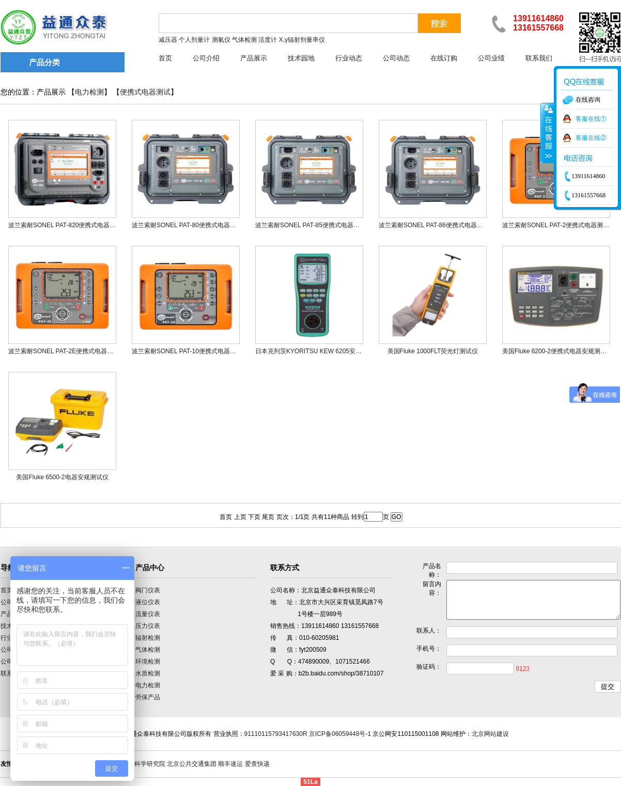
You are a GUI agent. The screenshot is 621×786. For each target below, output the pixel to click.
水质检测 (147, 673)
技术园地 (301, 58)
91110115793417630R (275, 733)
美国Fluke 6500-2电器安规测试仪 (62, 477)
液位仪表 (147, 602)
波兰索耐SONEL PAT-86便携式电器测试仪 (437, 225)
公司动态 (396, 58)
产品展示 (253, 58)
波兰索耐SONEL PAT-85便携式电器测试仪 (313, 225)
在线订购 (443, 58)
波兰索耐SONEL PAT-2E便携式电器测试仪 (67, 351)
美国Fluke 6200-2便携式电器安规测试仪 (557, 351)
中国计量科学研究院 (137, 763)
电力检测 (89, 92)
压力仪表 (147, 626)
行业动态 (348, 58)
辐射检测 (147, 637)
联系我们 (538, 58)
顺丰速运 (230, 763)
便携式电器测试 (145, 92)
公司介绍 (206, 58)
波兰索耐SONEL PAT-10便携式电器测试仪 (190, 351)
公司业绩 (491, 58)
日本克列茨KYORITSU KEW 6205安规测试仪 (317, 351)
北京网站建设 (490, 733)
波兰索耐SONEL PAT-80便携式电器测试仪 (190, 225)
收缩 (547, 132)
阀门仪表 (147, 590)
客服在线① (591, 118)
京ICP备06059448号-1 (340, 733)
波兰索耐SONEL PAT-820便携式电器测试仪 (68, 225)
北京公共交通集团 (191, 763)
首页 (165, 58)
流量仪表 (147, 614)
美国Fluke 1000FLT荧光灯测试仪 (432, 351)
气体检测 (147, 649)
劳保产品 (147, 697)
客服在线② (591, 138)
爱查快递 (257, 763)
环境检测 (147, 661)
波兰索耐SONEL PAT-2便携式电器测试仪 (558, 225)
